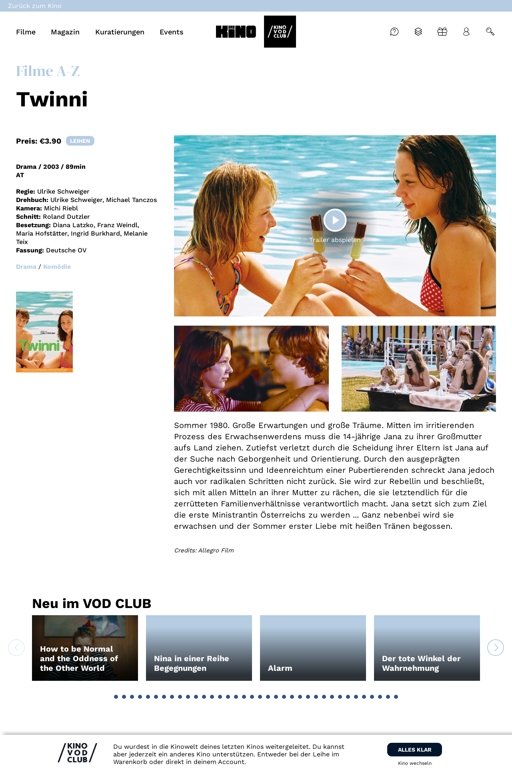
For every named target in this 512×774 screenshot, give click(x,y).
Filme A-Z (48, 70)
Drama (26, 266)
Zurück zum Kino (35, 6)
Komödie (57, 266)
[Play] (335, 220)
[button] (116, 697)
